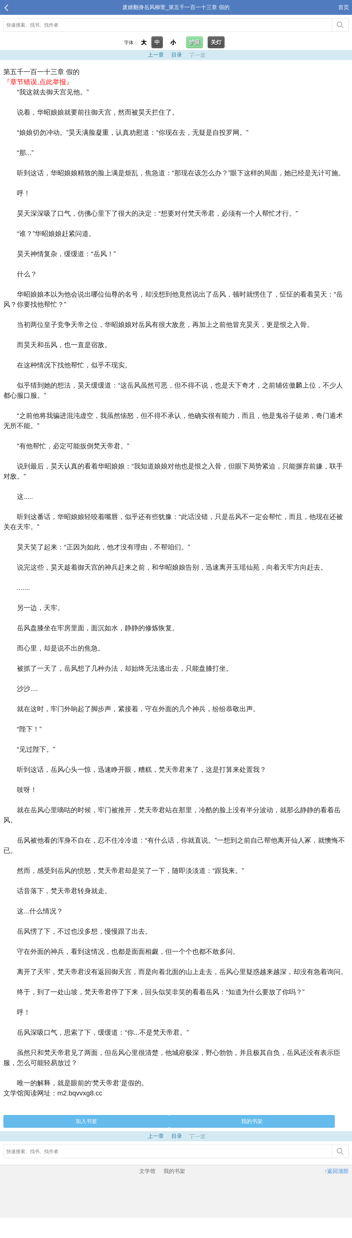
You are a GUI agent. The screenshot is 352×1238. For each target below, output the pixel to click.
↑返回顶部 (336, 1171)
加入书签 (86, 1121)
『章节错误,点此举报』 (38, 82)
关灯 (216, 42)
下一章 (197, 55)
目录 (176, 55)
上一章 (156, 55)
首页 (343, 7)
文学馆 (147, 1171)
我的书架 (252, 1121)
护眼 (194, 42)
